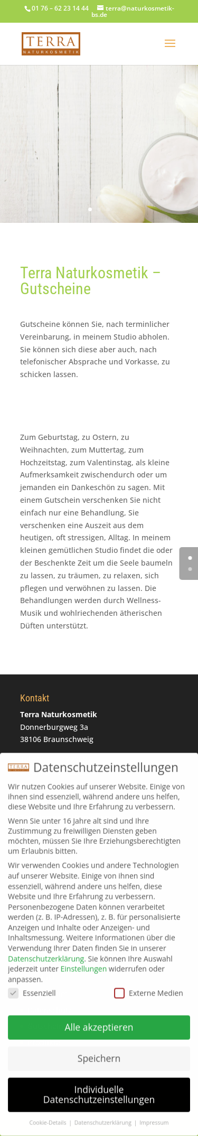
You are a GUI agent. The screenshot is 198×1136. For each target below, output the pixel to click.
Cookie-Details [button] (48, 1118)
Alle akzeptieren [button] (98, 1022)
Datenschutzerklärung (46, 954)
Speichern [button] (99, 1053)
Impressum (153, 1118)
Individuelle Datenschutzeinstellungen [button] (99, 1089)
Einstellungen (84, 964)
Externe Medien (148, 988)
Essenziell (32, 988)
